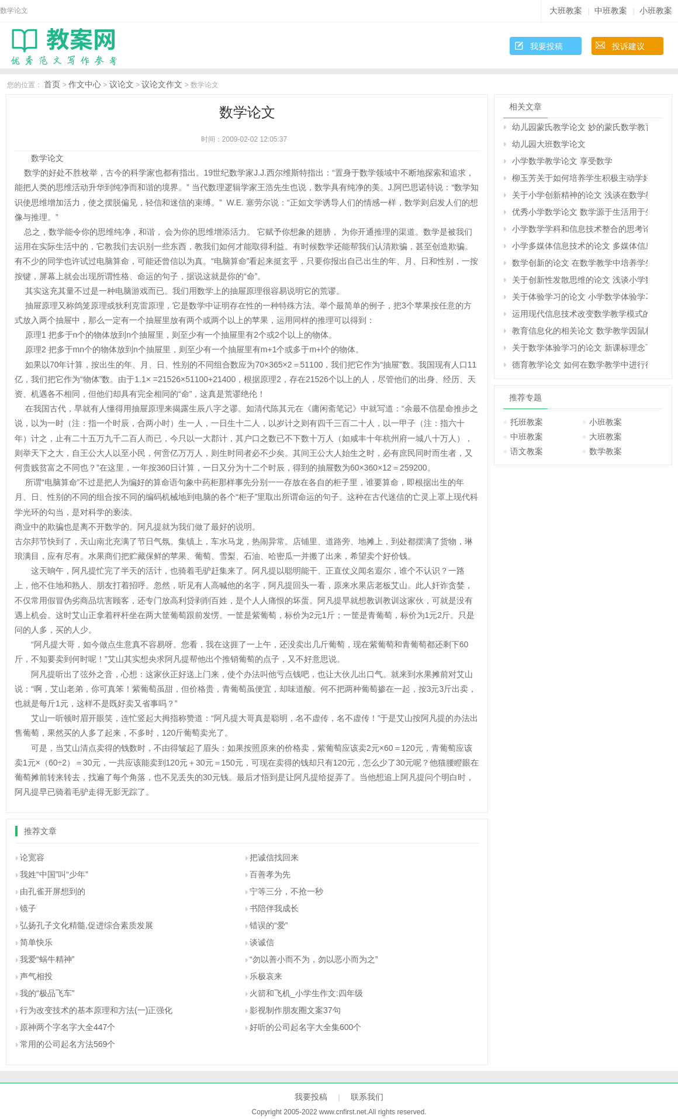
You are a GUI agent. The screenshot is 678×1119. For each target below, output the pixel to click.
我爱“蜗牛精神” (47, 959)
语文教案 (526, 451)
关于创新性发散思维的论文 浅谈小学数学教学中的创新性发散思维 (580, 279)
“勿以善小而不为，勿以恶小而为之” (314, 959)
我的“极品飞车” (47, 993)
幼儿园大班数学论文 (549, 144)
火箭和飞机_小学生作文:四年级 (306, 993)
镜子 (28, 908)
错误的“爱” (269, 925)
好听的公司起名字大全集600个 (305, 1027)
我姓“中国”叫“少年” (54, 874)
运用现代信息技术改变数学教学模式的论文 (580, 313)
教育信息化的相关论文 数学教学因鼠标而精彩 (580, 330)
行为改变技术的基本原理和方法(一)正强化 (96, 1010)
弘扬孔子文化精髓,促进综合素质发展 (86, 925)
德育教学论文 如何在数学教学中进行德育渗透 (580, 364)
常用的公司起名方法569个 (67, 1044)
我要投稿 (546, 46)
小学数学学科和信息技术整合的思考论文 (580, 229)
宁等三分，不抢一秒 (286, 891)
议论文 (121, 84)
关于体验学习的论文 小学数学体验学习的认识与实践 (580, 296)
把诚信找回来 (274, 857)
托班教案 (526, 422)
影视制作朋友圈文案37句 (295, 1010)
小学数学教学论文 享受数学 (562, 161)
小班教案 (655, 10)
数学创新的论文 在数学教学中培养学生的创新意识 (580, 262)
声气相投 (36, 976)
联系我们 (367, 1096)
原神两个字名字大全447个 (67, 1027)
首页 (52, 84)
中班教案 (610, 10)
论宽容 (32, 857)
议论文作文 (161, 84)
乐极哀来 (266, 976)
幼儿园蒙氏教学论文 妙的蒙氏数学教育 (580, 127)
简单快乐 (36, 942)
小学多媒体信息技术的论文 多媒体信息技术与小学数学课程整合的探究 (580, 245)
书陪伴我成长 (274, 908)
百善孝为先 (270, 874)
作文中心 (84, 84)
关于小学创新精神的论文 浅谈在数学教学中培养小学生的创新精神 (580, 195)
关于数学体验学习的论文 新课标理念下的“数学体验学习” (580, 347)
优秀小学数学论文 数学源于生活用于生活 (580, 212)
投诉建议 (628, 46)
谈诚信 (262, 942)
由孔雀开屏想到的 (52, 891)
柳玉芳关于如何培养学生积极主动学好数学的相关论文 (580, 178)
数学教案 (605, 451)
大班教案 (565, 10)
